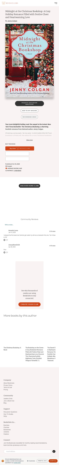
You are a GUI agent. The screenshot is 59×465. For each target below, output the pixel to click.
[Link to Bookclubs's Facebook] (18, 453)
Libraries (6, 426)
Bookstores (7, 424)
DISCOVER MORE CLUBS (29, 180)
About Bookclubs (9, 378)
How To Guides (8, 408)
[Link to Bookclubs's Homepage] (10, 3)
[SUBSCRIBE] (53, 445)
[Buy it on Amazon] (13, 154)
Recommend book (29, 117)
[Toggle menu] (55, 3)
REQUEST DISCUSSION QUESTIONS (29, 103)
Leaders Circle (8, 393)
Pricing (6, 384)
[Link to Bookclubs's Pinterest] (33, 453)
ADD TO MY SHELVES (29, 110)
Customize (31, 461)
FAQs (5, 410)
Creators (6, 428)
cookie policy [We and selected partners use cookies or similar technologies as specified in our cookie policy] (17, 462)
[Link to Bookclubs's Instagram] (22, 453)
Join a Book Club (9, 395)
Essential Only (42, 461)
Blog (5, 397)
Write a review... (9, 219)
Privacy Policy (8, 380)
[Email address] (28, 445)
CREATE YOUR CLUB (29, 299)
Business (6, 419)
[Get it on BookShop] (38, 148)
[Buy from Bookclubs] (17, 148)
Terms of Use (8, 382)
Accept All (53, 461)
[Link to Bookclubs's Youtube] (40, 454)
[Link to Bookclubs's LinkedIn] (37, 453)
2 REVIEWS (17, 165)
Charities (6, 421)
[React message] (4, 235)
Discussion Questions (10, 406)
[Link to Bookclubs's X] (26, 453)
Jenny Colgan (12, 21)
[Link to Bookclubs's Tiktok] (29, 453)
